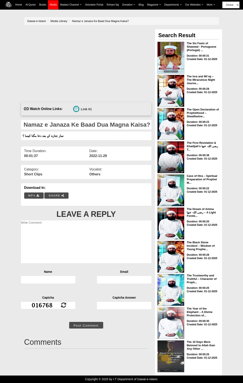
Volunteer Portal (94, 4)
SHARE (56, 195)
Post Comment (86, 325)
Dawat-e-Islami (36, 21)
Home (18, 4)
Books (42, 4)
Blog (141, 4)
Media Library (59, 21)
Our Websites (194, 4)
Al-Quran (30, 4)
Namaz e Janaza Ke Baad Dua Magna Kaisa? (100, 21)
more (211, 4)
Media (53, 4)
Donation (128, 4)
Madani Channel (71, 4)
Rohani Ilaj (113, 4)
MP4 (33, 195)
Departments (173, 4)
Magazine (154, 4)
